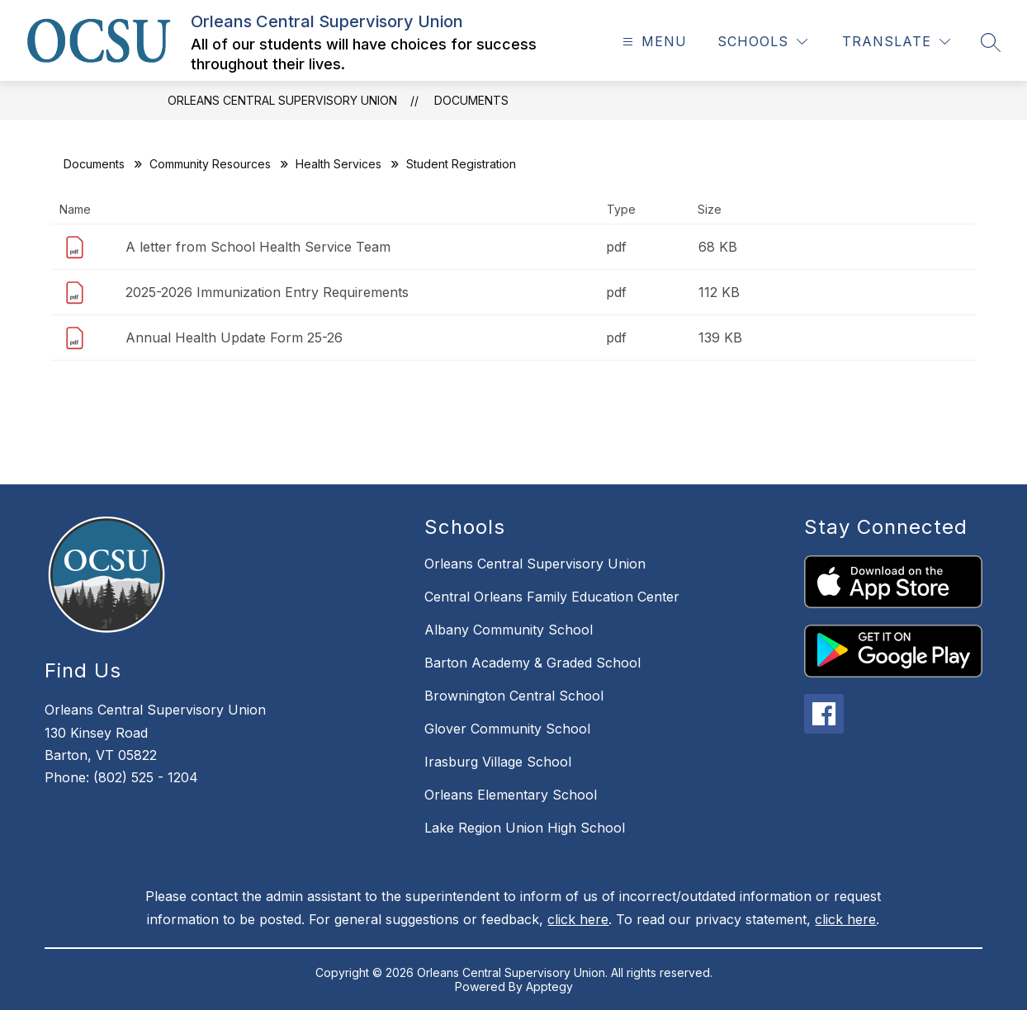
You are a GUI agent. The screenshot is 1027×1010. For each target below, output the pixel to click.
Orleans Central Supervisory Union (282, 100)
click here (577, 919)
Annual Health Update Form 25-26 (234, 337)
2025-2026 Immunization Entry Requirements (267, 292)
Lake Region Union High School (524, 827)
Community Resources (210, 164)
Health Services (338, 164)
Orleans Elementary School (510, 794)
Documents (471, 100)
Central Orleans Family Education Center (551, 596)
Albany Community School (508, 629)
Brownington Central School (513, 695)
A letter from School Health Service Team (257, 246)
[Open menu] (652, 41)
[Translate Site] (896, 41)
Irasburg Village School (497, 761)
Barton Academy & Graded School (532, 662)
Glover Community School (507, 728)
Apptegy (549, 986)
